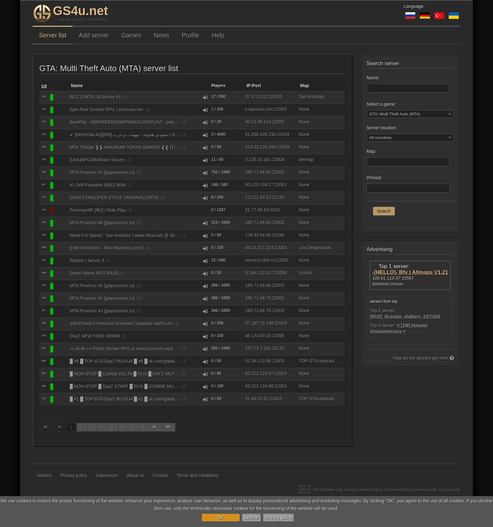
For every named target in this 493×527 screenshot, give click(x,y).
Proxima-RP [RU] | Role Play (98, 210)
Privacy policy (278, 517)
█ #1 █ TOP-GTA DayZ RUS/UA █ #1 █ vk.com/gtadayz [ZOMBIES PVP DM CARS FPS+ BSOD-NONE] (125, 398)
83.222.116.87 (259, 373)
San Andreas (311, 96)
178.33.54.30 (258, 235)
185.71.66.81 (258, 222)
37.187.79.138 (259, 323)
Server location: (382, 127)
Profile (190, 35)
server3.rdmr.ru (260, 260)
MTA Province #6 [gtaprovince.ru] (102, 222)
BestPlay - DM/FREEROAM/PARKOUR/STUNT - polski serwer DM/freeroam (125, 122)
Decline (251, 517)
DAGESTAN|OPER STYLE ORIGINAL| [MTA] (114, 197)
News (161, 35)
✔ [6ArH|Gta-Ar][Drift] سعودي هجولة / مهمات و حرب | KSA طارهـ (125, 134)
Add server (94, 35)
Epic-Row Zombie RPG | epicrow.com (106, 109)
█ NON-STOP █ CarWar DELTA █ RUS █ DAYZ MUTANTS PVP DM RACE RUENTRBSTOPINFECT (125, 373)
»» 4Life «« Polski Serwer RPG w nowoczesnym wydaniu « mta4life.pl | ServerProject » (125, 348)
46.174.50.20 (258, 335)
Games (131, 35)
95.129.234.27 (259, 184)
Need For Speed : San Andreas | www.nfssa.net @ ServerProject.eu (125, 235)
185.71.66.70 (258, 297)
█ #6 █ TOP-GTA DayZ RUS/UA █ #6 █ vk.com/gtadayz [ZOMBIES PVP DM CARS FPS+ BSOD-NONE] (125, 361)
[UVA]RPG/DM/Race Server (97, 159)
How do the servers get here (423, 358)
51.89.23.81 (257, 398)
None (304, 109)
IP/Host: (374, 177)
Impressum (107, 475)
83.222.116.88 (259, 386)
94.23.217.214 (259, 247)
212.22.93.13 (258, 197)
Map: (371, 151)
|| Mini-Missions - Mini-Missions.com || (107, 247)
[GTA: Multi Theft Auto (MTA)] (61, 97)
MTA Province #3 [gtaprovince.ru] (102, 310)
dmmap (306, 159)
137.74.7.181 (258, 348)
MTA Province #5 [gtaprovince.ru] (102, 285)
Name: (373, 77)
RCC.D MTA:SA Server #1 (95, 96)
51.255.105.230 (260, 134)
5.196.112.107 (259, 272)
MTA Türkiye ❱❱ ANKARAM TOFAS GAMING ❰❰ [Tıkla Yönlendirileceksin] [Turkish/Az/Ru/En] (125, 147)
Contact (160, 475)
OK (221, 517)
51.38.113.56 (258, 360)
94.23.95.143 (258, 121)
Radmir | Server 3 (87, 260)
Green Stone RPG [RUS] (94, 273)
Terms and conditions (197, 475)
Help (218, 35)
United (305, 272)
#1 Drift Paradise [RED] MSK (98, 185)
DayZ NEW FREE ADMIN (95, 336)
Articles (44, 475)
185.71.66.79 (258, 310)
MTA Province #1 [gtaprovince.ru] (102, 172)
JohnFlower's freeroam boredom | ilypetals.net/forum (121, 323)
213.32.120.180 (260, 146)
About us (135, 475)
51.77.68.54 (257, 209)
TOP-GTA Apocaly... (318, 360)
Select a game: (381, 104)
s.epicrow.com (259, 109)
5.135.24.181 (258, 159)
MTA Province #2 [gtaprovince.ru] (102, 298)
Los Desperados (315, 247)
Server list (52, 35)
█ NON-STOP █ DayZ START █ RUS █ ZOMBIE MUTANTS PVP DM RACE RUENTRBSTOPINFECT (125, 386)
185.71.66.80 (258, 172)
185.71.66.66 (258, 285)
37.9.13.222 (257, 96)
